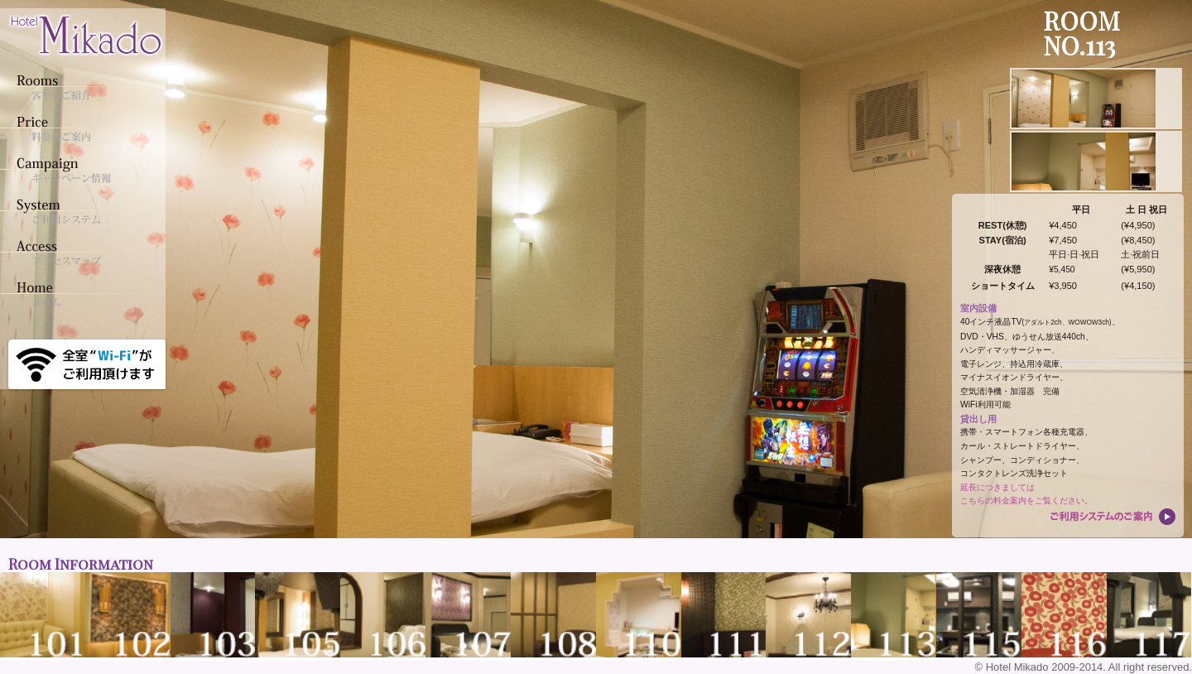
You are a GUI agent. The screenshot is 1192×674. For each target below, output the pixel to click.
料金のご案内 (78, 128)
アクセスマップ (78, 252)
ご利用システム (78, 211)
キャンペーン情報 (78, 169)
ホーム (78, 294)
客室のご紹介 (78, 87)
